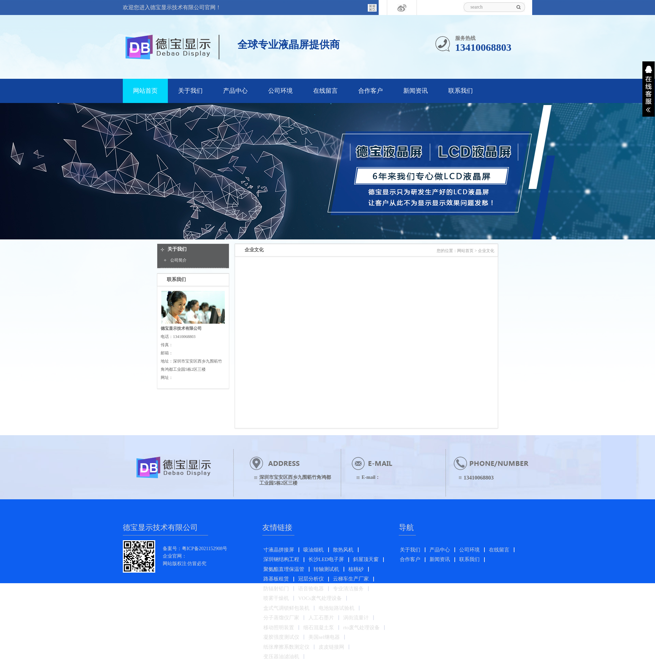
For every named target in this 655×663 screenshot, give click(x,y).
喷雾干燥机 (276, 598)
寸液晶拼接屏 (278, 549)
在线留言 (325, 90)
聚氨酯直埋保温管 (283, 569)
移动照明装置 (278, 627)
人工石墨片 (321, 617)
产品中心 (235, 90)
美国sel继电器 (324, 637)
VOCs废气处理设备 (320, 598)
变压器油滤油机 (281, 656)
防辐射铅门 (276, 588)
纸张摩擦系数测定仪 (286, 647)
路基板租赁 (276, 578)
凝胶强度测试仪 (281, 637)
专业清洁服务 (348, 588)
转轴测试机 (326, 569)
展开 (648, 89)
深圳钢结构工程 (281, 559)
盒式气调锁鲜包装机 (286, 608)
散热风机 (343, 549)
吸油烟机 (313, 549)
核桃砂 (356, 569)
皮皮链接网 (331, 647)
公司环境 (280, 90)
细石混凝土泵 (318, 627)
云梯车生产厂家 (351, 578)
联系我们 (460, 90)
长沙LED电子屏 (326, 559)
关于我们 (190, 90)
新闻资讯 (415, 90)
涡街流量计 (356, 617)
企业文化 (486, 250)
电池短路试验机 (336, 608)
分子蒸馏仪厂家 (281, 617)
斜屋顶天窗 (366, 559)
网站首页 (145, 90)
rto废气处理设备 (361, 627)
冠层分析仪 (311, 578)
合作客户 (370, 90)
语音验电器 (311, 588)
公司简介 (178, 260)
